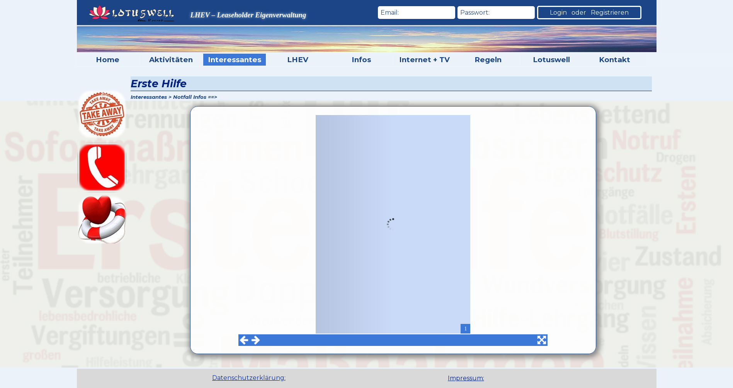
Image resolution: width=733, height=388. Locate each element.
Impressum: (466, 378)
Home (107, 59)
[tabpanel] (479, 378)
